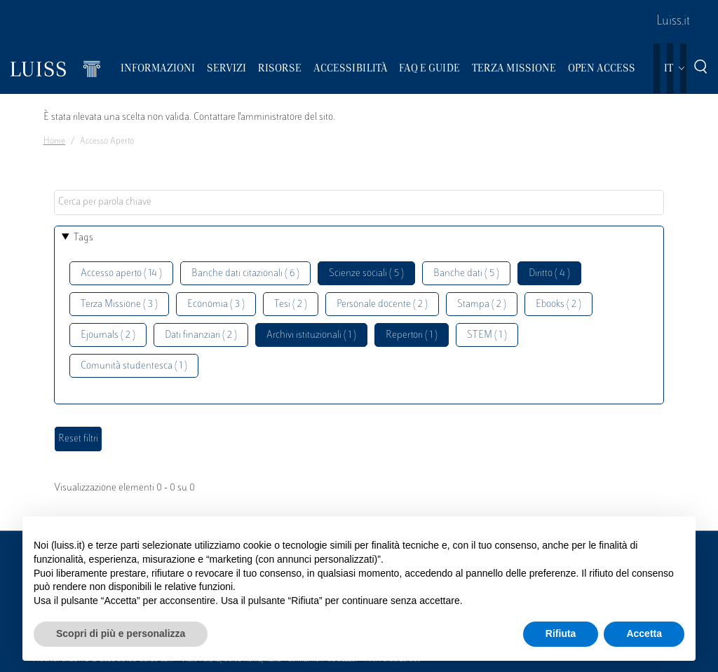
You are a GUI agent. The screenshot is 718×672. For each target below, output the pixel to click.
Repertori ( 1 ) (412, 335)
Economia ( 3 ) (216, 304)
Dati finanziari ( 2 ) (201, 335)
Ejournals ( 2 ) (108, 335)
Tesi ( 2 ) (290, 304)
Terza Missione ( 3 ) (119, 304)
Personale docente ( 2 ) (382, 304)
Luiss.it (673, 21)
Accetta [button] (644, 633)
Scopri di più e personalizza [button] (120, 633)
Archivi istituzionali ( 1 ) (311, 335)
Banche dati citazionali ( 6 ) (245, 273)
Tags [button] (83, 238)
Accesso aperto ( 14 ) (121, 273)
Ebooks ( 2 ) (558, 304)
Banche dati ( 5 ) (466, 273)
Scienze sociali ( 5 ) (366, 273)
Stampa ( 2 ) (481, 304)
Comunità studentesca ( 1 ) (134, 366)
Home (54, 141)
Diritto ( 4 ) (549, 273)
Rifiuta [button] (561, 633)
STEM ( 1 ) (487, 335)
